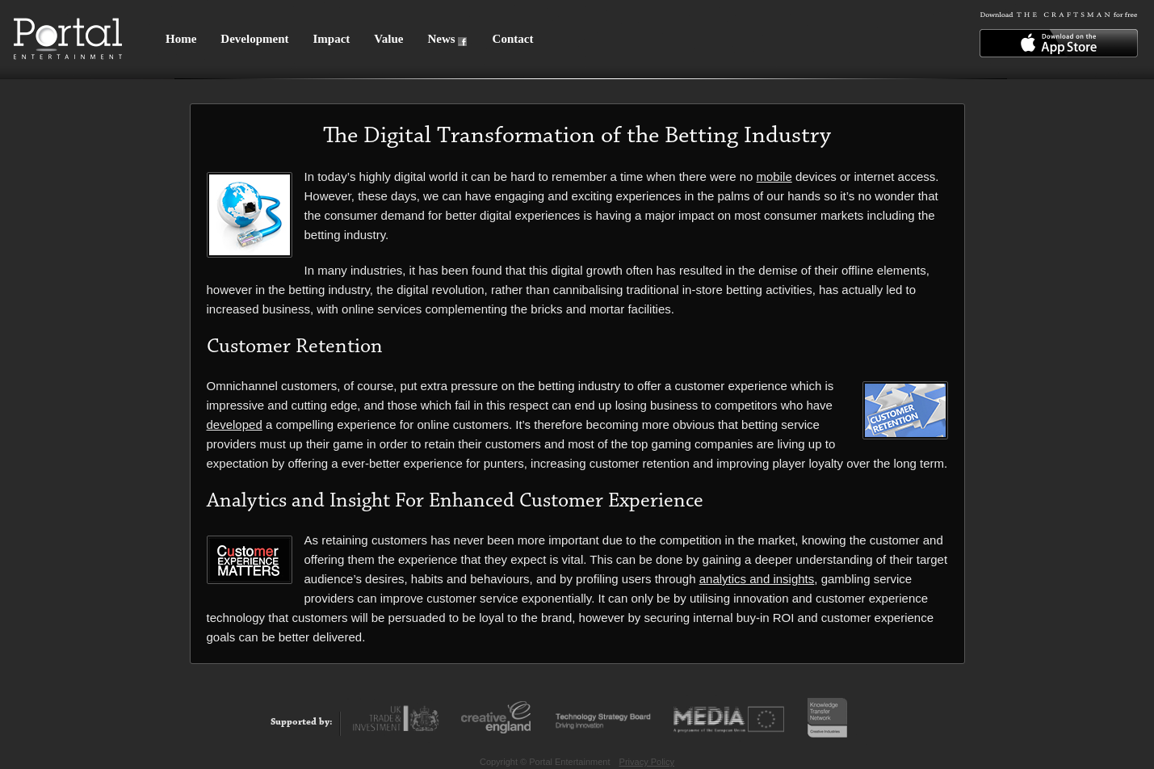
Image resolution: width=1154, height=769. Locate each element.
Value (388, 38)
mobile (774, 176)
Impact (331, 38)
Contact (513, 38)
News (441, 38)
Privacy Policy (646, 762)
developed (234, 424)
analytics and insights (757, 579)
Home (181, 38)
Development (254, 38)
